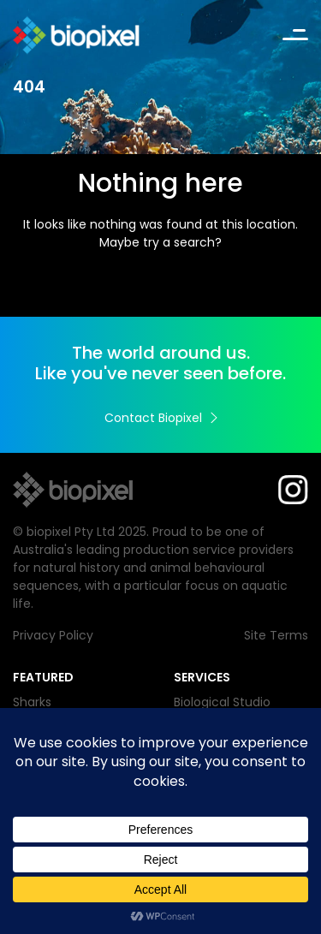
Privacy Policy (53, 635)
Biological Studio (222, 702)
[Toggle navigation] (295, 35)
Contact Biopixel (160, 417)
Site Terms (276, 635)
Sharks (32, 702)
